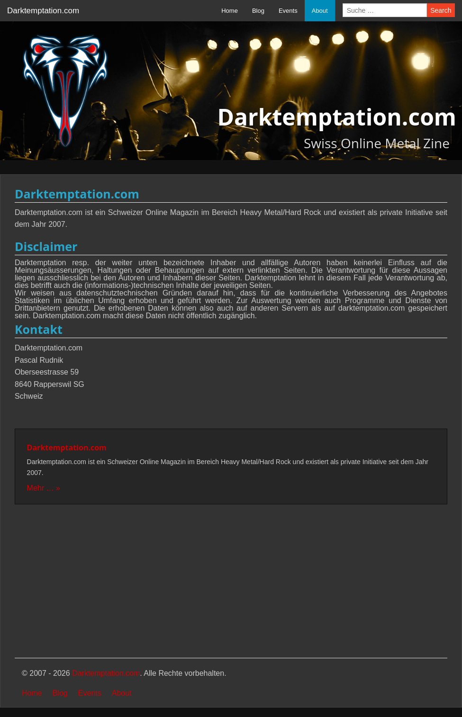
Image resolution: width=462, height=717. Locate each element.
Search (440, 10)
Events (288, 10)
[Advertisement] (231, 582)
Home (229, 10)
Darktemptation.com (43, 10)
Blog (258, 10)
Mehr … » (43, 488)
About (320, 10)
